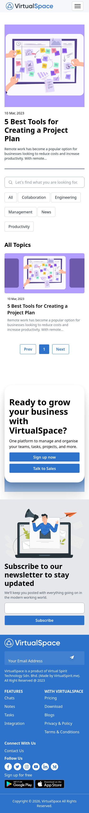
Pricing (51, 698)
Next (60, 349)
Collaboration (34, 197)
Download (54, 706)
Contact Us (14, 750)
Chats (9, 698)
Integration (15, 723)
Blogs (50, 715)
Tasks (9, 715)
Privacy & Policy (58, 723)
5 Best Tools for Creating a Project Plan (36, 130)
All (11, 197)
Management (21, 212)
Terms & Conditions (62, 731)
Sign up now (44, 457)
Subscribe (45, 620)
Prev (28, 349)
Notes (10, 706)
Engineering (66, 197)
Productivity (19, 226)
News (46, 212)
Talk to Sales (44, 468)
